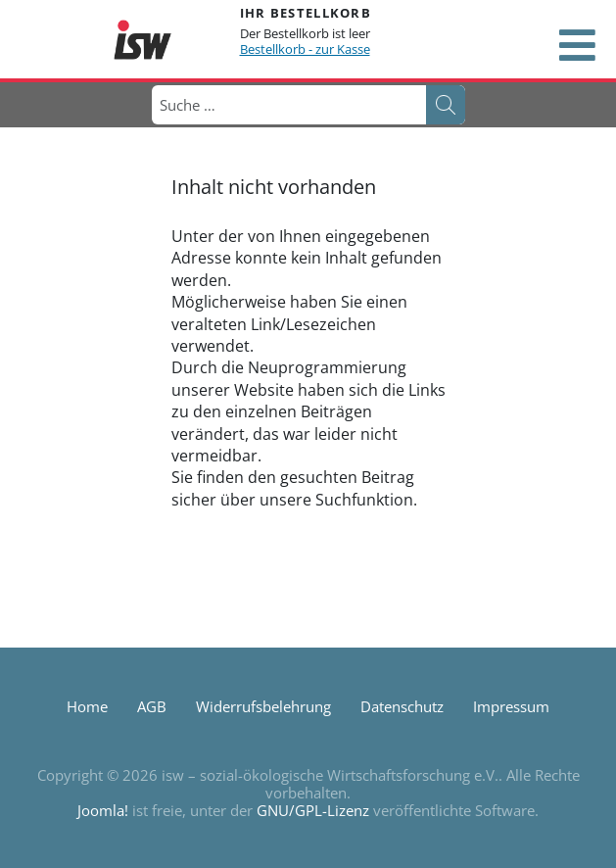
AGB (151, 706)
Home (87, 706)
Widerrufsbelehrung (263, 706)
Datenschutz (402, 706)
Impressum (511, 706)
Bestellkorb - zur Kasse (305, 49)
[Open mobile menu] (576, 45)
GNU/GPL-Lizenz (313, 810)
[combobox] (288, 104)
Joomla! (102, 810)
